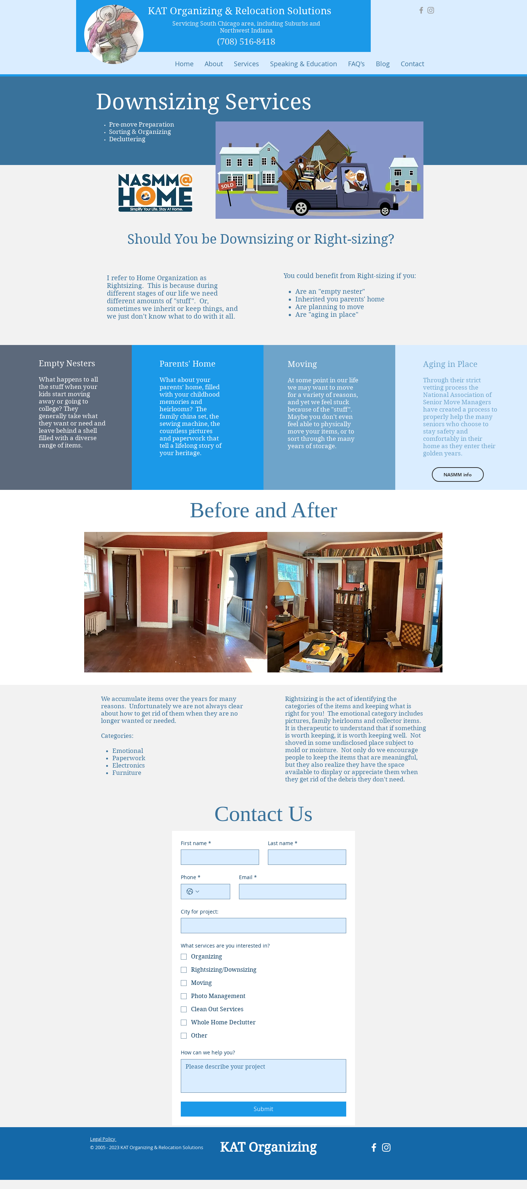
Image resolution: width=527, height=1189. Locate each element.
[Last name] (304, 857)
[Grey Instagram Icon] (430, 10)
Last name (283, 843)
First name (196, 843)
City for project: (199, 911)
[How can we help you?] (263, 1075)
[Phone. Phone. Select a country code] (193, 891)
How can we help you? (208, 1052)
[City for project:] (261, 925)
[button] (246, 64)
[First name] (217, 857)
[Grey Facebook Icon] (421, 10)
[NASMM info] (458, 474)
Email (248, 877)
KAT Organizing (268, 1147)
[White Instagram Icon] (386, 1147)
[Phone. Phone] (212, 891)
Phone (191, 877)
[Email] (290, 891)
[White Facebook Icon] (374, 1147)
